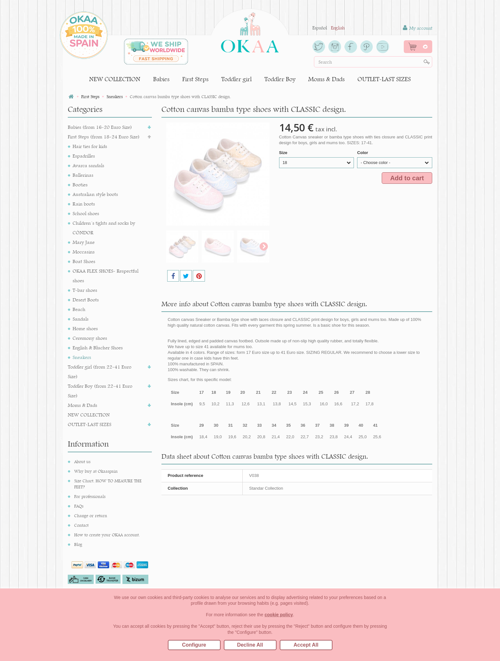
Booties (80, 185)
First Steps (195, 79)
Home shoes (85, 328)
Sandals (81, 319)
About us (82, 461)
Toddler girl (236, 79)
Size (284, 152)
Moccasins (84, 252)
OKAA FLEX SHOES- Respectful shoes (105, 276)
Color (363, 152)
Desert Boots (86, 300)
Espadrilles (84, 156)
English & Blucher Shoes (98, 348)
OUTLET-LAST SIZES (384, 79)
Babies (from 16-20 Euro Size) (100, 127)
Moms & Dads (326, 79)
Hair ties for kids (90, 146)
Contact (81, 525)
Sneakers (82, 357)
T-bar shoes (85, 290)
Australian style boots (95, 194)
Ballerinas (83, 175)
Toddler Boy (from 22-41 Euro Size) (100, 391)
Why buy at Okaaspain (96, 471)
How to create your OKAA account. (107, 534)
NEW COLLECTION (114, 79)
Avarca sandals (88, 165)
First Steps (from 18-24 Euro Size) (104, 137)
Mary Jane (84, 242)
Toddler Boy (279, 79)
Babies (161, 79)
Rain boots (84, 204)
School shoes (86, 213)
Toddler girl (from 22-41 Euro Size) (99, 371)
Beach (79, 309)
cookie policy (279, 614)
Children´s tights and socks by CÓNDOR (104, 228)
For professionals (89, 496)
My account (417, 28)
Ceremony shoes (90, 338)
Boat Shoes (84, 261)
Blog (78, 544)
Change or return (90, 515)
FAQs (78, 506)
